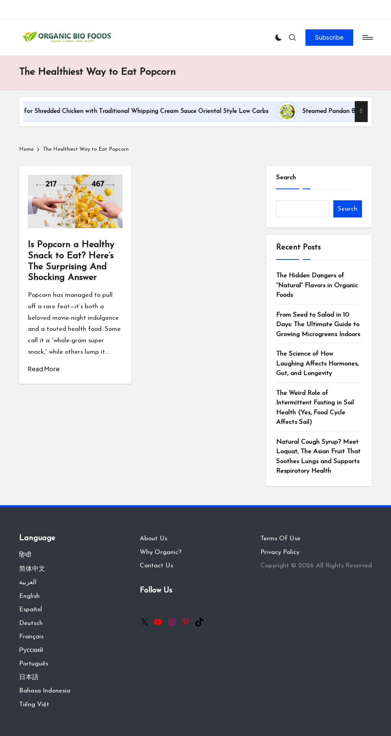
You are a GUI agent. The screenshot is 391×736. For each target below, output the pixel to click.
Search (286, 177)
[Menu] (367, 37)
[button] (329, 37)
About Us (153, 538)
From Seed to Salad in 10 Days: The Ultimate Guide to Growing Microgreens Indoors (318, 325)
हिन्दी (25, 555)
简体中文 (32, 569)
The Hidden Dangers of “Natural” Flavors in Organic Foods (317, 285)
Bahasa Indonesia (44, 691)
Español (30, 609)
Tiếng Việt (34, 704)
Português (33, 663)
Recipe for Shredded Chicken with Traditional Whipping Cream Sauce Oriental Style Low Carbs (147, 111)
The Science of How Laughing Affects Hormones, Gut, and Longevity (317, 364)
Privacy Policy (279, 552)
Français (31, 636)
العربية (28, 582)
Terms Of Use (280, 538)
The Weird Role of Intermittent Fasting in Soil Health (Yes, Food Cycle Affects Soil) (315, 408)
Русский (31, 650)
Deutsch (31, 623)
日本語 (29, 677)
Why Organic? (160, 552)
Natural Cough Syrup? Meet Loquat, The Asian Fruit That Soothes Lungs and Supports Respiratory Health (318, 457)
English (29, 596)
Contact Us (156, 565)
